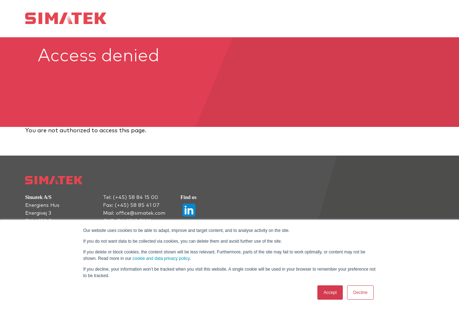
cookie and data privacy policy (160, 258)
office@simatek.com (140, 213)
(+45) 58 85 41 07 (137, 205)
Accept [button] (330, 292)
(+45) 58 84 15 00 (135, 197)
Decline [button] (360, 292)
